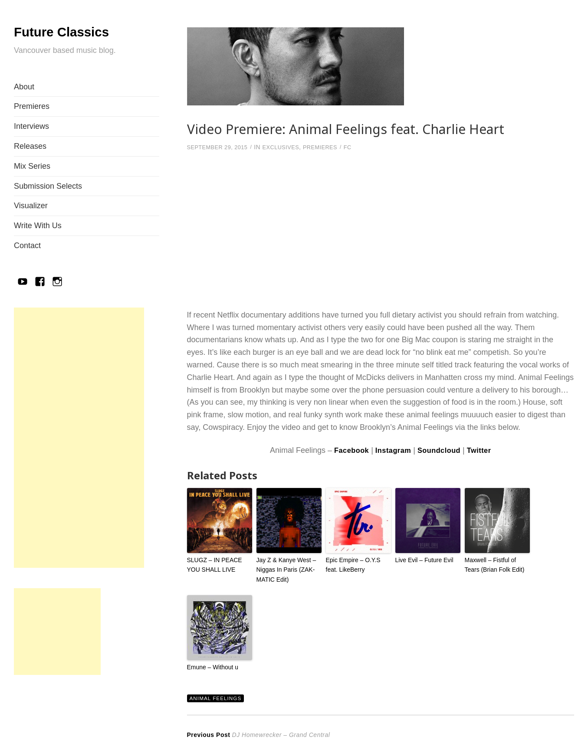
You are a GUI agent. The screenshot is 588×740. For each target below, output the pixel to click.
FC (361, 147)
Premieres (31, 106)
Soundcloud (441, 449)
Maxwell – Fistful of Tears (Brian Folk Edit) (496, 564)
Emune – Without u (211, 664)
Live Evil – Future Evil (422, 559)
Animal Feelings (218, 695)
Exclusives (289, 147)
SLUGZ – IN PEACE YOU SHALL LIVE (212, 564)
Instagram (391, 449)
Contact (27, 245)
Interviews (31, 126)
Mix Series (32, 166)
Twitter (484, 449)
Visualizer (31, 205)
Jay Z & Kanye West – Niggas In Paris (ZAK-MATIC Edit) (284, 568)
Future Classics (78, 30)
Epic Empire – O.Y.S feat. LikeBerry (357, 564)
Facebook (346, 449)
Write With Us (38, 225)
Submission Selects (48, 186)
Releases (30, 146)
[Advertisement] (79, 438)
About (24, 86)
